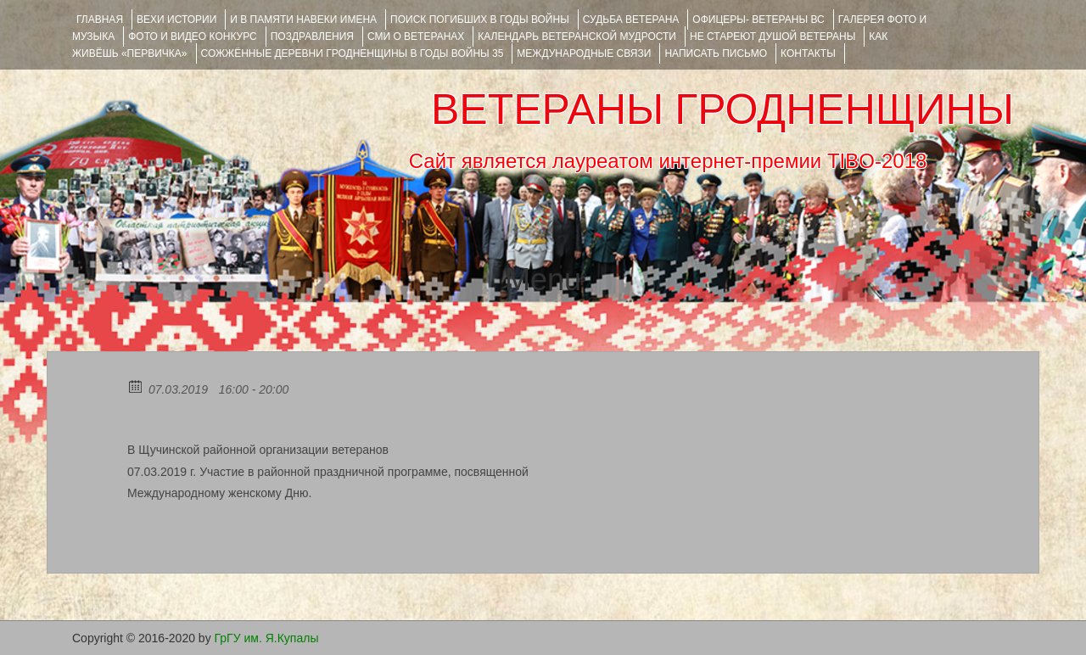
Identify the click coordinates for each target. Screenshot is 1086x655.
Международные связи (584, 53)
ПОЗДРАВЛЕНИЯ (312, 36)
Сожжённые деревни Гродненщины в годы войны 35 (352, 53)
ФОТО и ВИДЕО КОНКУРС (192, 36)
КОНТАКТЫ (808, 53)
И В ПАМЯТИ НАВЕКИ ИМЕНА (303, 19)
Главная (99, 19)
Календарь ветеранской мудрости (577, 36)
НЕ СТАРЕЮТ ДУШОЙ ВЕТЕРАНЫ (772, 36)
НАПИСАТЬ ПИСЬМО (715, 53)
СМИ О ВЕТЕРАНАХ (415, 36)
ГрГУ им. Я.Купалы (267, 638)
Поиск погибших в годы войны (479, 19)
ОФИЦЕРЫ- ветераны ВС (758, 19)
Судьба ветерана (631, 19)
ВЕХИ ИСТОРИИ (176, 19)
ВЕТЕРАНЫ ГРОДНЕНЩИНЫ (722, 109)
